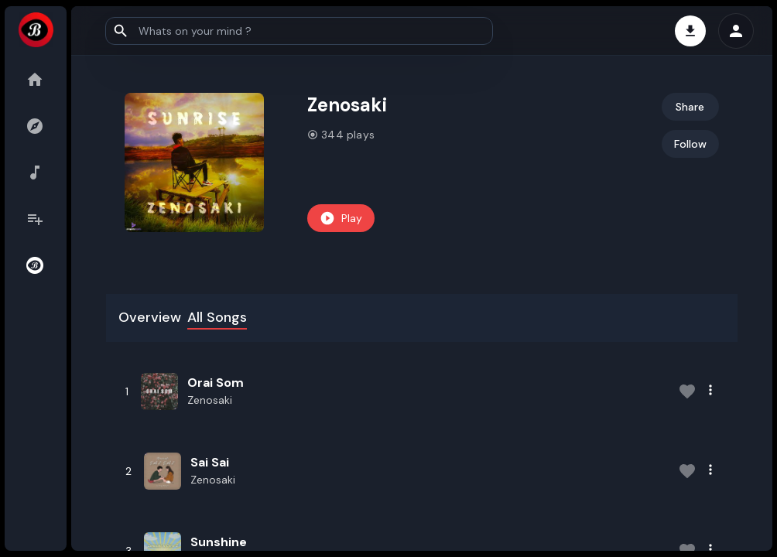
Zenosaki (209, 400)
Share (690, 107)
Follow (690, 144)
